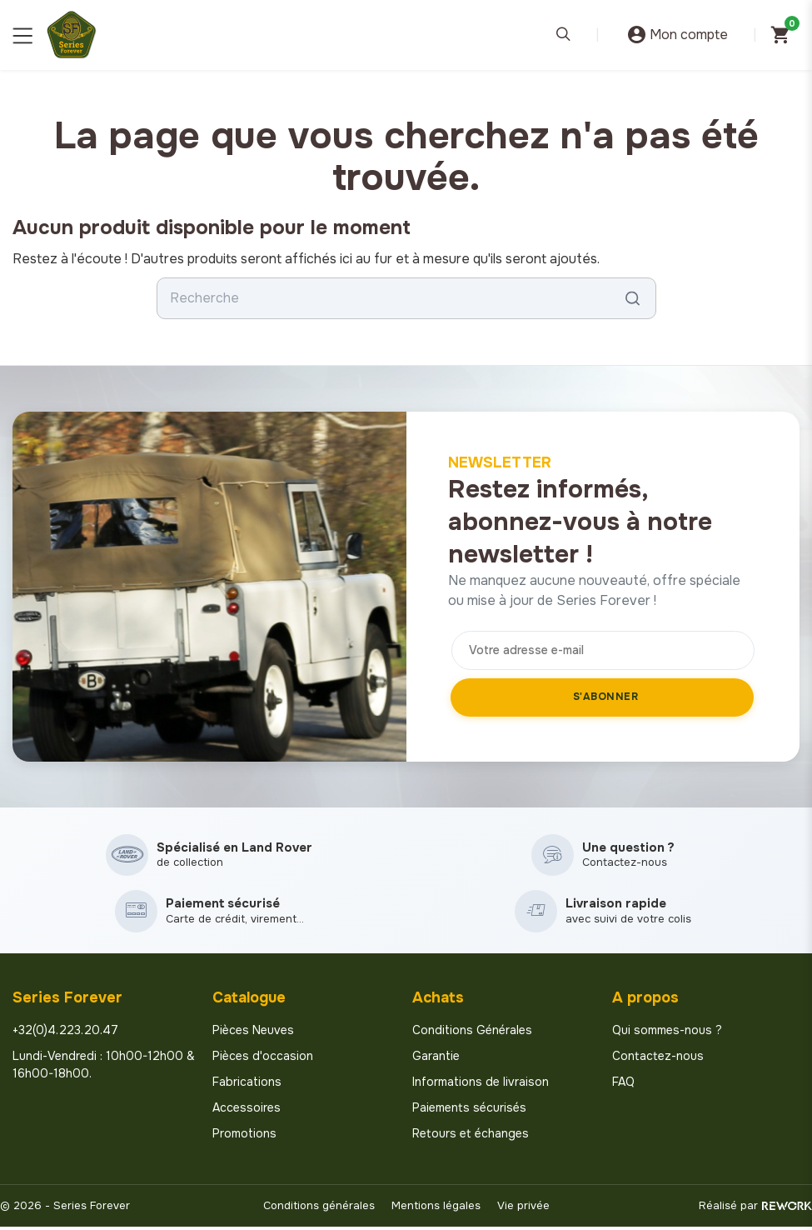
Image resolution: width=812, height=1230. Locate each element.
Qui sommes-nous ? (667, 1034)
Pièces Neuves (253, 1034)
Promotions (244, 1137)
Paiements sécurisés (469, 1111)
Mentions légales (436, 1209)
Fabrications (246, 1085)
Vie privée (523, 1209)
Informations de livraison (480, 1085)
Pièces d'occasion (262, 1060)
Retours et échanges (470, 1137)
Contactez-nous (658, 1060)
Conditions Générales (472, 1034)
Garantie (436, 1060)
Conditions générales (319, 1209)
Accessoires (246, 1111)
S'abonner (606, 696)
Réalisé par (755, 1209)
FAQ (623, 1085)
